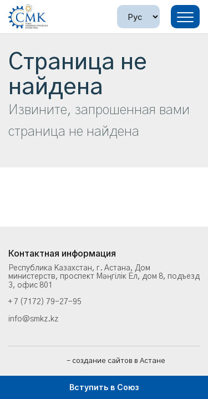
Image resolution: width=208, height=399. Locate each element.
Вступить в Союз (104, 387)
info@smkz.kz (33, 319)
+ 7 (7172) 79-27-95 (45, 302)
